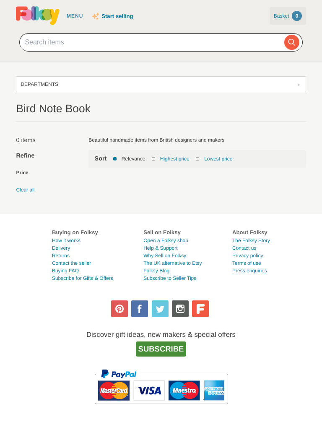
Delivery (61, 248)
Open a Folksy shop (165, 240)
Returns (61, 256)
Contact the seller (71, 263)
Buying (65, 271)
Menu (75, 16)
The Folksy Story (251, 240)
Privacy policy (247, 256)
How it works (66, 240)
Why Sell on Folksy (164, 256)
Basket (288, 16)
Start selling (117, 16)
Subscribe (161, 348)
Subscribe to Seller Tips (169, 278)
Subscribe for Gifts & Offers (82, 278)
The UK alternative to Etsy (172, 263)
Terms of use (246, 263)
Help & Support (160, 248)
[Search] (291, 42)
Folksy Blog (156, 271)
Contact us (244, 248)
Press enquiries (249, 271)
